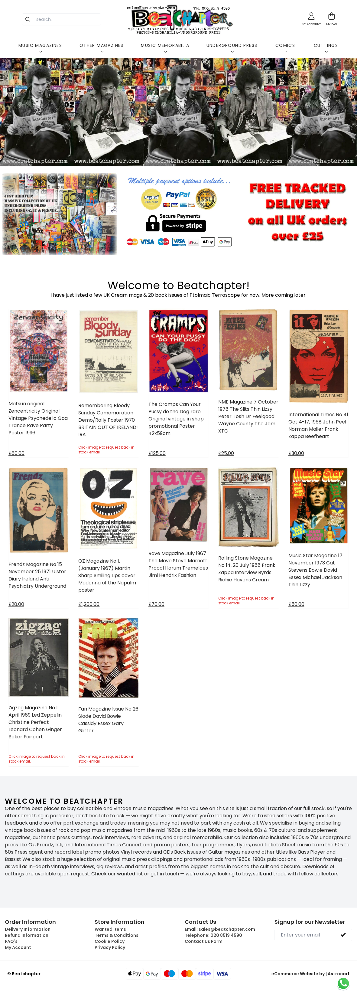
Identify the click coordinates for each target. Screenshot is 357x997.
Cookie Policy (110, 941)
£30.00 (296, 453)
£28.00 (16, 604)
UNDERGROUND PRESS (232, 47)
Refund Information (26, 935)
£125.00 (157, 453)
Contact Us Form (203, 941)
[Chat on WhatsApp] (343, 983)
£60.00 (16, 453)
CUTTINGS (326, 47)
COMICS (285, 47)
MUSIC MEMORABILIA (165, 47)
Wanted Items (110, 929)
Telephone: (213, 935)
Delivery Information (27, 929)
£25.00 (226, 453)
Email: (220, 929)
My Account (18, 947)
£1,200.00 (88, 604)
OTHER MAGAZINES (102, 47)
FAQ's (11, 941)
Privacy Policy (110, 947)
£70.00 (156, 604)
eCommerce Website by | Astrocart (310, 974)
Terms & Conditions (116, 935)
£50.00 (296, 604)
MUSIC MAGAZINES (40, 47)
